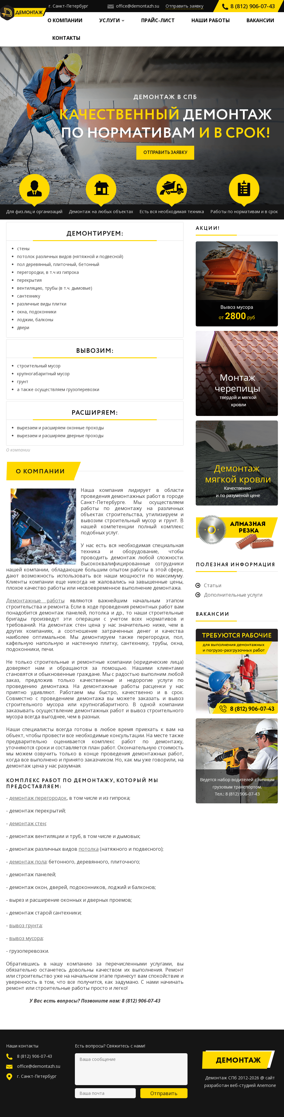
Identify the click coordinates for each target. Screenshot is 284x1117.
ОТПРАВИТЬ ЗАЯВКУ (165, 153)
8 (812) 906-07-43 (248, 6)
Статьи (212, 585)
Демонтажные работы (35, 600)
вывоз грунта (25, 925)
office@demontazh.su (133, 6)
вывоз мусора (26, 938)
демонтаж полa (28, 861)
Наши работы (210, 20)
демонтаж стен (27, 823)
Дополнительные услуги (233, 594)
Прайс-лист (158, 20)
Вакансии (260, 20)
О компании (64, 20)
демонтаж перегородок (38, 798)
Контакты (66, 38)
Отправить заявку (184, 6)
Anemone (266, 1085)
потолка (89, 849)
